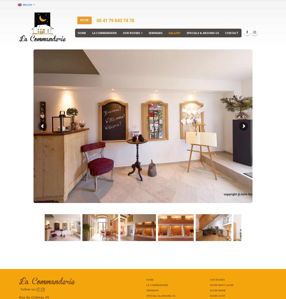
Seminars (155, 33)
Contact (231, 33)
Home (82, 33)
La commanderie (104, 33)
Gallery (174, 33)
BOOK (84, 20)
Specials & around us (203, 33)
